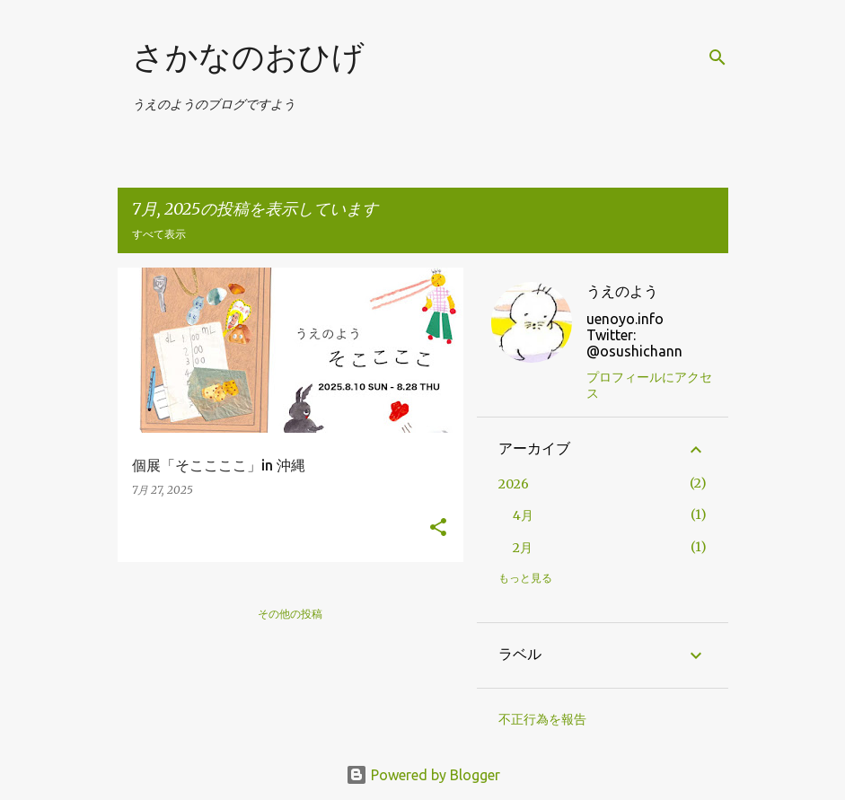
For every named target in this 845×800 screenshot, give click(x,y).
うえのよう (622, 291)
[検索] (717, 57)
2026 (513, 484)
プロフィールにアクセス (649, 385)
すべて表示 (159, 234)
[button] (438, 528)
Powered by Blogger (423, 775)
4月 (523, 515)
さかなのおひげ (248, 57)
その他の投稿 (290, 614)
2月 (523, 548)
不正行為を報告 (542, 719)
